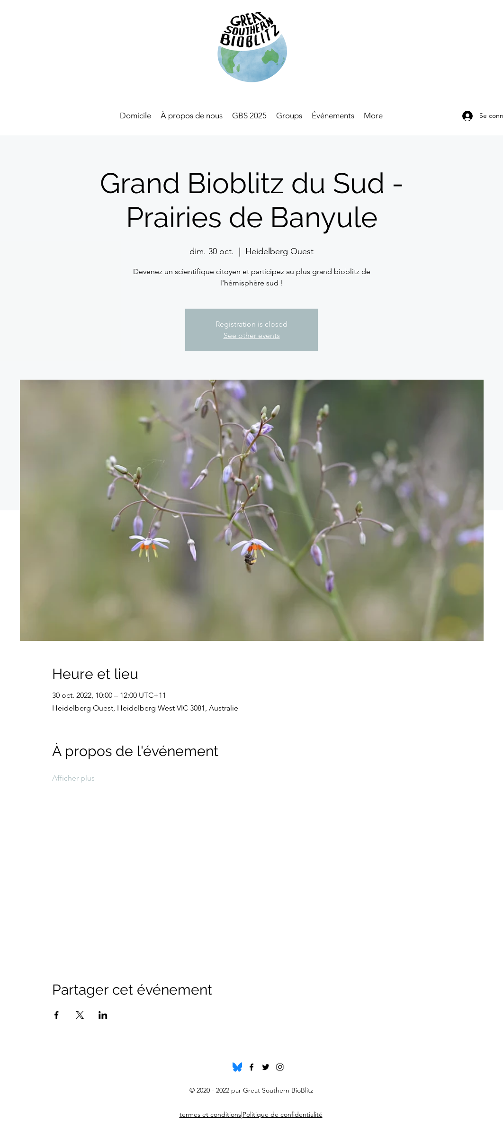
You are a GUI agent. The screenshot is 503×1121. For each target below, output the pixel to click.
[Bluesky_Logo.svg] (237, 1067)
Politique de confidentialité (283, 1114)
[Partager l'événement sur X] (79, 1015)
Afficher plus (73, 778)
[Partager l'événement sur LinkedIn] (103, 1015)
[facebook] (251, 1067)
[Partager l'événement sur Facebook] (56, 1015)
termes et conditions (210, 1114)
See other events (252, 335)
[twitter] (265, 1067)
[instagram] (280, 1067)
